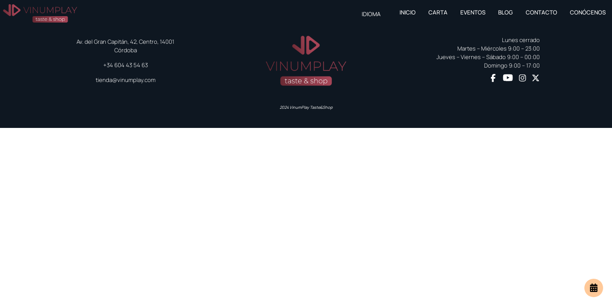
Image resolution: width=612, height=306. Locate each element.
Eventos (472, 12)
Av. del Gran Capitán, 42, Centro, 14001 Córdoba (125, 46)
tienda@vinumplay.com (126, 80)
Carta (438, 12)
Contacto (541, 12)
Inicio (408, 12)
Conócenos (588, 12)
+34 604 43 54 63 (125, 65)
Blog (505, 12)
